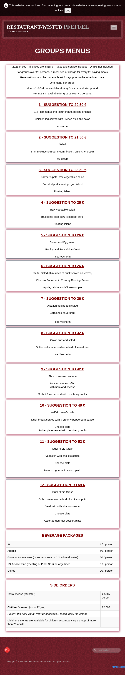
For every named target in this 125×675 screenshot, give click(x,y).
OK (68, 10)
